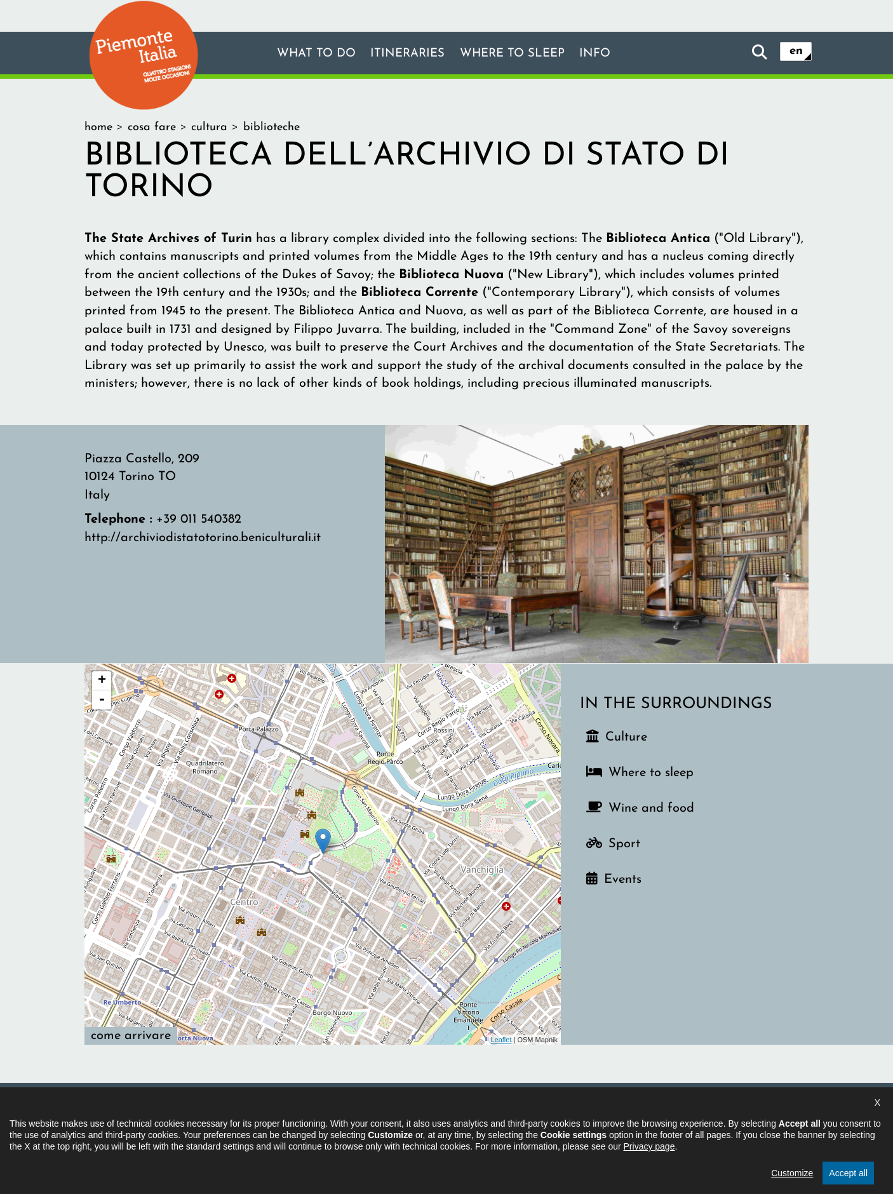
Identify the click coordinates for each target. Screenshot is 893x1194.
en (796, 52)
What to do (308, 54)
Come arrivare (131, 1036)
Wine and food (651, 808)
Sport (624, 844)
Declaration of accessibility (393, 1115)
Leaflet (500, 1039)
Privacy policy (509, 1115)
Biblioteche (271, 127)
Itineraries (405, 54)
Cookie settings (598, 1115)
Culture (626, 737)
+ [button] (102, 680)
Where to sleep (516, 54)
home (98, 127)
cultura (209, 127)
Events (622, 879)
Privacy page (649, 1180)
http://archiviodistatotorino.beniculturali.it (202, 538)
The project (282, 1115)
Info (604, 54)
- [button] (101, 699)
